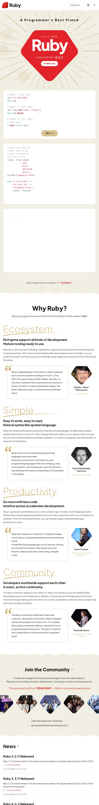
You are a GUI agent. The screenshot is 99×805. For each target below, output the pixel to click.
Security (15, 712)
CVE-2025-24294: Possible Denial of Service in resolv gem (33, 762)
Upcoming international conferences (49, 580)
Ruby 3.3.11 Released (18, 634)
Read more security (12, 801)
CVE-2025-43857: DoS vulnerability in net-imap (28, 775)
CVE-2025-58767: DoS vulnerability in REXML (26, 748)
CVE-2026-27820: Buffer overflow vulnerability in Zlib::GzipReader (38, 722)
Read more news (11, 702)
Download (49, 63)
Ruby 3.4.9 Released (18, 681)
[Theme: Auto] (88, 5)
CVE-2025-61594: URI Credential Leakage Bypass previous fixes (36, 735)
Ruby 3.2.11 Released (18, 611)
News (11, 601)
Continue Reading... (12, 620)
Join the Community (49, 524)
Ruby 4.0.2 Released (18, 659)
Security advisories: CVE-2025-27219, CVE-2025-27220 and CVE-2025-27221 (44, 789)
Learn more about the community (48, 576)
